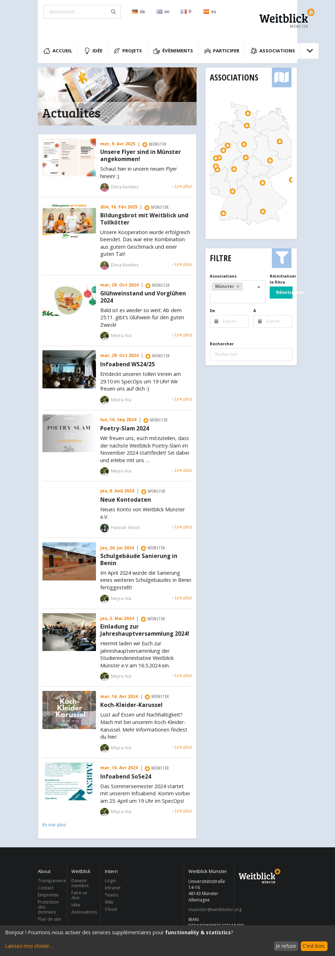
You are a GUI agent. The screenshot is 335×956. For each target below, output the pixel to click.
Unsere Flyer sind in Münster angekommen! (140, 156)
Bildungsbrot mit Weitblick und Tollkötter (144, 219)
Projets (127, 51)
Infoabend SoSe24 (125, 776)
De (212, 310)
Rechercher (222, 343)
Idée (93, 51)
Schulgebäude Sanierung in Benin (138, 560)
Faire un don (79, 895)
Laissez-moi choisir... (28, 946)
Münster (227, 286)
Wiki (109, 902)
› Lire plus (182, 186)
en (163, 12)
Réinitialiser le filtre (281, 279)
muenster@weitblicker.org (209, 909)
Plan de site (49, 919)
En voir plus (54, 825)
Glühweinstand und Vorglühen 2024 (143, 297)
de (138, 12)
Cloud (111, 909)
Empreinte (48, 895)
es (209, 12)
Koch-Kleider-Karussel (131, 705)
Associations (272, 51)
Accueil (57, 51)
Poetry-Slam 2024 (124, 428)
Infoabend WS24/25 (127, 364)
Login (110, 881)
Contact (46, 888)
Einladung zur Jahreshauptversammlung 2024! (144, 630)
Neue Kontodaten (125, 499)
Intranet (113, 888)
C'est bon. (314, 945)
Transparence (50, 881)
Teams (111, 895)
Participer (222, 51)
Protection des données (48, 907)
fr (186, 12)
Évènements (173, 51)
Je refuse (286, 945)
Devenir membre (80, 883)
